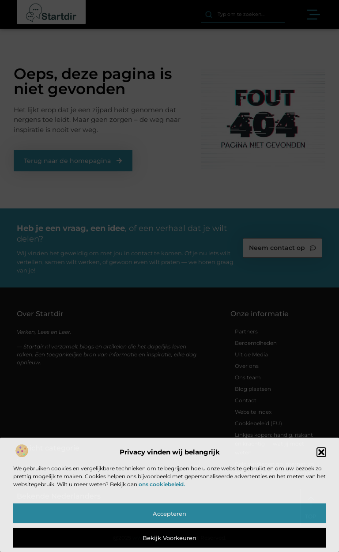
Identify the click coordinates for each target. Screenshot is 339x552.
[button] (321, 452)
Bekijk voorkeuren (169, 537)
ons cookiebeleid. (162, 484)
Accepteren (169, 513)
